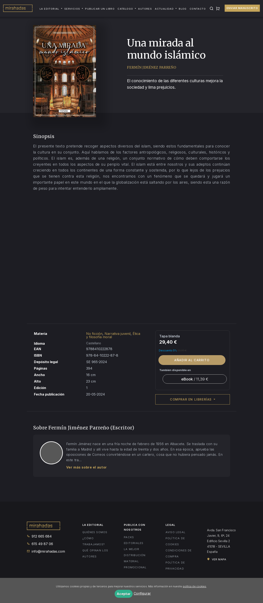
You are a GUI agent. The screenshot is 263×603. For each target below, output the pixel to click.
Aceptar (124, 594)
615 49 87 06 (40, 544)
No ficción (94, 334)
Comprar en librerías (191, 399)
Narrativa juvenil (118, 334)
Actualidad (164, 8)
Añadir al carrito (191, 360)
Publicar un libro (100, 8)
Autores (145, 8)
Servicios (72, 8)
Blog (183, 8)
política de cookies (194, 586)
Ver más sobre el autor (86, 467)
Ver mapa (216, 559)
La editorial (49, 8)
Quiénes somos (95, 532)
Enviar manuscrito (242, 8)
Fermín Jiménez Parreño (151, 67)
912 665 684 (39, 536)
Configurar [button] (142, 593)
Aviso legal (175, 532)
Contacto (198, 8)
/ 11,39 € (194, 379)
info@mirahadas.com (46, 551)
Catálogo (125, 8)
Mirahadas (17, 9)
